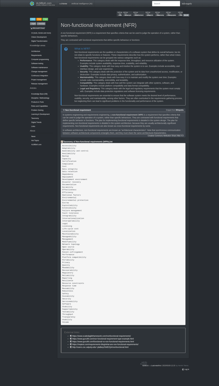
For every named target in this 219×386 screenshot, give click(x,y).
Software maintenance (39, 68)
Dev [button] (39, 19)
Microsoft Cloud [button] (38, 28)
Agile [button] (33, 24)
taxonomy (159, 13)
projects (149, 13)
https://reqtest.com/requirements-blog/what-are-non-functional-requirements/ (105, 344)
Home (63, 3)
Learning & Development (40, 114)
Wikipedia (180, 110)
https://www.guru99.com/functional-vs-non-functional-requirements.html (103, 341)
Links (33, 126)
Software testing (37, 63)
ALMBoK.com (36, 145)
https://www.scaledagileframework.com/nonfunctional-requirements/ (101, 336)
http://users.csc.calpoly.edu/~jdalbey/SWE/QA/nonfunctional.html (100, 347)
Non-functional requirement (78, 110)
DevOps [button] (41, 24)
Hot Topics (35, 140)
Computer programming (40, 59)
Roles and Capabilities (39, 106)
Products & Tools (37, 102)
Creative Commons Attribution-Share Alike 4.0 (166, 136)
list (180, 13)
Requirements (36, 55)
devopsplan (171, 13)
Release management (39, 84)
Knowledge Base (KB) (39, 94)
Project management (39, 80)
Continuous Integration (39, 76)
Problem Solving (37, 110)
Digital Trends (36, 122)
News (33, 136)
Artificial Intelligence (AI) (82, 4)
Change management (39, 72)
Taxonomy (35, 118)
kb (119, 13)
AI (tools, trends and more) (41, 33)
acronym (127, 13)
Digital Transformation (39, 41)
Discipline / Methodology (40, 98)
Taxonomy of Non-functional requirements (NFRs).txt (87, 142)
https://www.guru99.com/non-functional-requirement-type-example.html (103, 339)
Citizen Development (39, 37)
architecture (138, 13)
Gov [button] (33, 19)
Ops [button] (45, 19)
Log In (185, 369)
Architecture (35, 51)
